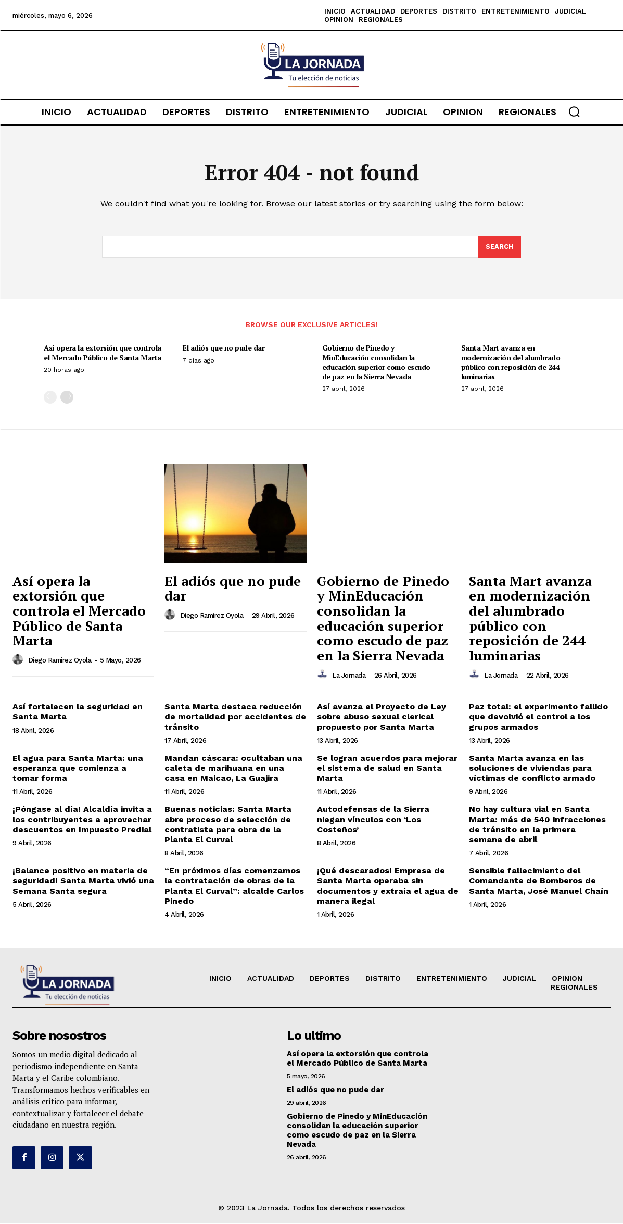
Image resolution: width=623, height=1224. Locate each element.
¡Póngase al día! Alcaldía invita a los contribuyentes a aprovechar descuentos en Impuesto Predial (82, 820)
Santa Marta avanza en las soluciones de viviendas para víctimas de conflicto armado (532, 769)
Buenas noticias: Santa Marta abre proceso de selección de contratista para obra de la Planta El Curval (227, 825)
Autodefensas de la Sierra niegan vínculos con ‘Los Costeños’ (373, 820)
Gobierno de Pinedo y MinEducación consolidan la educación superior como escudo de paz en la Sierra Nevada (376, 363)
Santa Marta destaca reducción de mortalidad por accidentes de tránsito (235, 717)
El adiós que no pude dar (223, 349)
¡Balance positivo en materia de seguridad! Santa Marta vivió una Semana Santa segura (83, 881)
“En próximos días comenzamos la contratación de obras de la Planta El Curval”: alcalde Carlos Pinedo (234, 887)
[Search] (499, 248)
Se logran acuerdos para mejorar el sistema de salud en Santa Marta (387, 769)
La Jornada (348, 676)
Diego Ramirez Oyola (60, 661)
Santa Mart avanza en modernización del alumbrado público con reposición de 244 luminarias (511, 363)
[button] (574, 111)
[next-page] (66, 398)
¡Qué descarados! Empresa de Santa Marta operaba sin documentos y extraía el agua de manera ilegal (388, 887)
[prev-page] (50, 398)
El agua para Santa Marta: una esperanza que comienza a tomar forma (77, 769)
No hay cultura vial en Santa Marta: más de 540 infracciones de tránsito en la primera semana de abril (537, 825)
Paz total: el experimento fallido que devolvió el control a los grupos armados (538, 717)
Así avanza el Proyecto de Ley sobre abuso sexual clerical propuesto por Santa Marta (381, 717)
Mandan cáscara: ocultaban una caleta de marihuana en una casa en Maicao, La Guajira (233, 769)
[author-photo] (19, 661)
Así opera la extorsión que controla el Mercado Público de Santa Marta (102, 353)
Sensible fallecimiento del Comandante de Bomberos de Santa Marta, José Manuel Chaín (538, 881)
